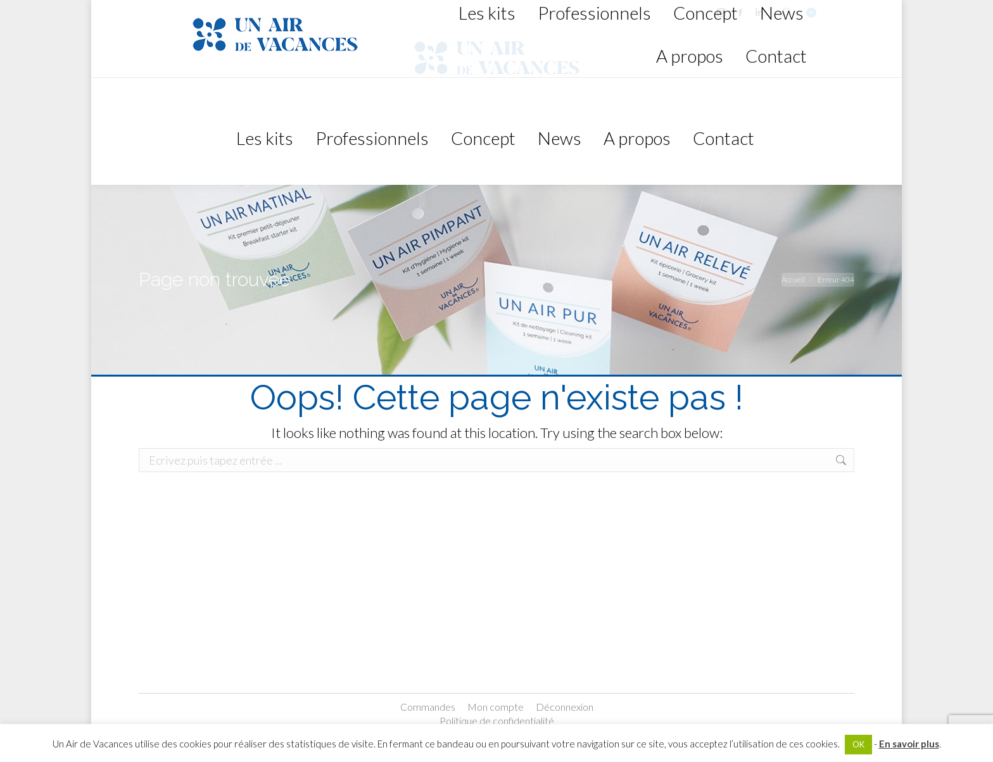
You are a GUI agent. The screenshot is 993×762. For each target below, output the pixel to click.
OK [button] (858, 744)
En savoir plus (909, 743)
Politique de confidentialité (497, 721)
